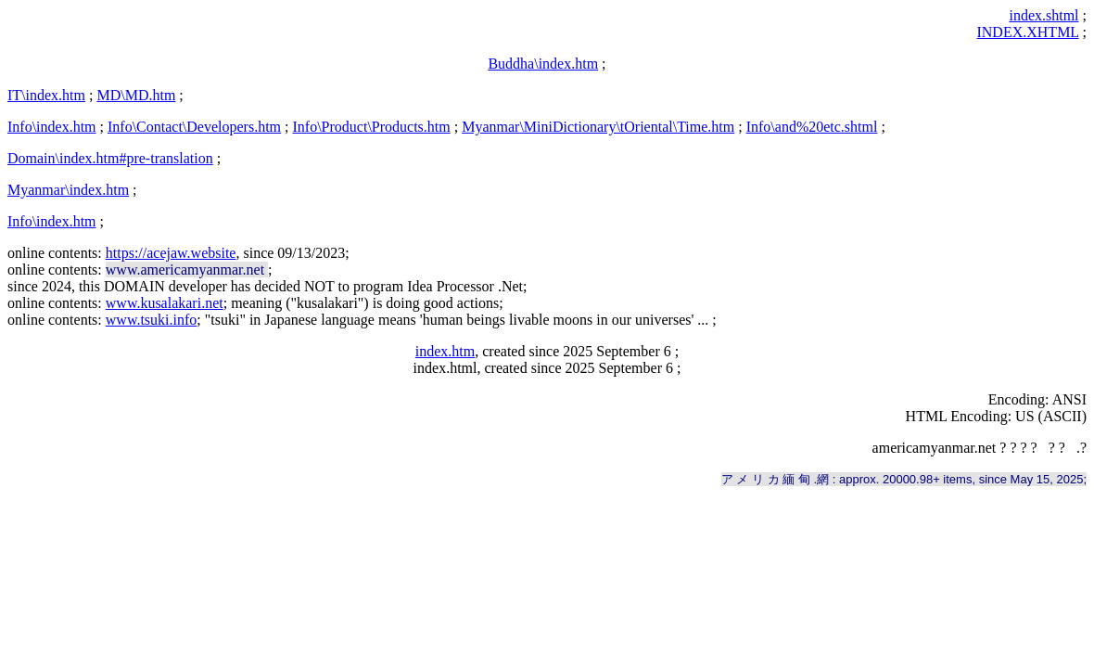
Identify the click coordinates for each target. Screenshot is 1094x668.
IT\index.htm (46, 95)
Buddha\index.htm (543, 63)
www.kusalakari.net (164, 303)
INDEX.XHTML (1027, 32)
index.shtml (1043, 15)
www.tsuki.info (151, 320)
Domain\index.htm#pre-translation (110, 158)
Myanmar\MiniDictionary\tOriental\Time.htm (598, 127)
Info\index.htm (51, 127)
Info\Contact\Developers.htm (194, 127)
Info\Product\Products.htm (372, 127)
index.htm (445, 351)
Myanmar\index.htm (68, 190)
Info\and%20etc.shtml (812, 127)
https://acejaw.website (171, 253)
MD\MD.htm (135, 95)
